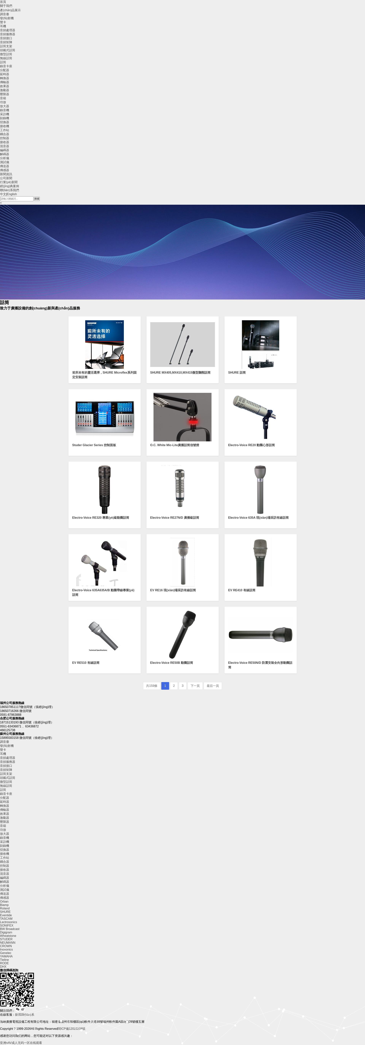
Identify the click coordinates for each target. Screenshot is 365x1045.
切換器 (4, 122)
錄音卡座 (6, 66)
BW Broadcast (9, 929)
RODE (4, 963)
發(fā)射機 (7, 18)
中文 (3, 194)
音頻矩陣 (6, 42)
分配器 (4, 70)
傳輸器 (4, 82)
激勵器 (4, 90)
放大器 (4, 106)
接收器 (4, 142)
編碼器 (4, 150)
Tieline (4, 959)
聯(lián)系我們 (9, 190)
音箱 (3, 98)
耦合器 (4, 134)
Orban (4, 901)
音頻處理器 (7, 30)
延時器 (4, 74)
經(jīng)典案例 (9, 186)
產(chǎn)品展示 (10, 10)
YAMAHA (6, 956)
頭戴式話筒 (7, 50)
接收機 (4, 126)
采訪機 (4, 114)
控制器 (4, 138)
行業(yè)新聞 (8, 182)
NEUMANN (7, 942)
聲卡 (3, 22)
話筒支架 (6, 46)
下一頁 (195, 685)
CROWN (6, 946)
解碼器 (4, 154)
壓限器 (4, 94)
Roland (5, 908)
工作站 (4, 130)
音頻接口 (6, 38)
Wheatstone (8, 935)
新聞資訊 (6, 174)
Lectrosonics (8, 922)
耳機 (3, 26)
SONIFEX (6, 925)
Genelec (5, 953)
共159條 (151, 685)
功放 (3, 102)
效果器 (4, 86)
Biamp (4, 905)
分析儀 (4, 158)
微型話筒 (6, 54)
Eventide (6, 915)
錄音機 (4, 110)
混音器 (4, 146)
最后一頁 (213, 685)
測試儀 (4, 162)
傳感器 (4, 170)
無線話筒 (6, 58)
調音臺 (4, 14)
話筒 (3, 62)
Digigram (6, 932)
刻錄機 (4, 118)
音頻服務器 (7, 34)
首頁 (3, 1)
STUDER (6, 939)
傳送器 (4, 166)
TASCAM (6, 918)
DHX (3, 966)
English (12, 194)
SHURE (5, 911)
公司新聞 (6, 178)
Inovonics (6, 949)
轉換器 (4, 78)
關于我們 (6, 5)
